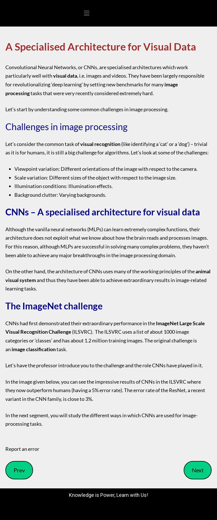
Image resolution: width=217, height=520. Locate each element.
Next (197, 470)
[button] (86, 13)
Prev (19, 470)
